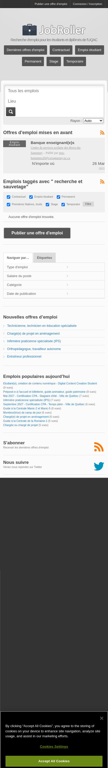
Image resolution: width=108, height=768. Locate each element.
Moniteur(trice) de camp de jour (22, 412)
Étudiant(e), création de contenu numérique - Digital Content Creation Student (50, 383)
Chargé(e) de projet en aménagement (33, 333)
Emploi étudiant (89, 50)
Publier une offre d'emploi (51, 3)
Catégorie (14, 285)
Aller (10, 112)
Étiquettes (44, 258)
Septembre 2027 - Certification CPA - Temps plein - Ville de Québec (43, 404)
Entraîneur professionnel (24, 356)
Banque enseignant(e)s (52, 142)
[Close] (101, 721)
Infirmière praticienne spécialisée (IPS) (34, 341)
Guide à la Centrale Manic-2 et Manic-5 (26, 408)
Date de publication (21, 294)
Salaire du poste (19, 276)
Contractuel (61, 50)
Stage (53, 62)
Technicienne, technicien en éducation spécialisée (42, 326)
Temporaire (74, 62)
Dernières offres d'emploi (25, 50)
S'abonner (14, 442)
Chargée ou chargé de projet (20, 425)
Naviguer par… (18, 258)
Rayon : (76, 121)
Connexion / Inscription (87, 3)
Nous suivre (16, 462)
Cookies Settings (54, 749)
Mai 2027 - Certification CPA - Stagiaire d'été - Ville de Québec (40, 396)
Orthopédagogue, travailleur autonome (34, 349)
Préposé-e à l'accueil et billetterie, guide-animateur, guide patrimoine (44, 391)
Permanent (33, 62)
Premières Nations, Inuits (27, 204)
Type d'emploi (17, 267)
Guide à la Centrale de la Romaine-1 (25, 421)
